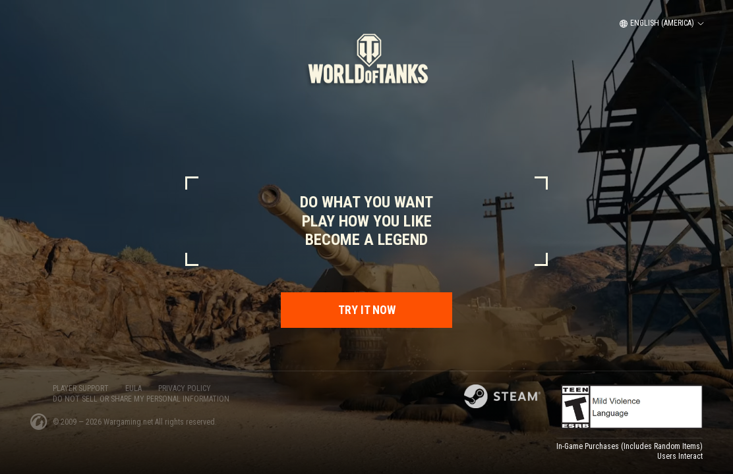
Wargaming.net (129, 422)
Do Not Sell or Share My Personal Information (141, 399)
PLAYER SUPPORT (81, 388)
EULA (133, 388)
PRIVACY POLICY (184, 388)
